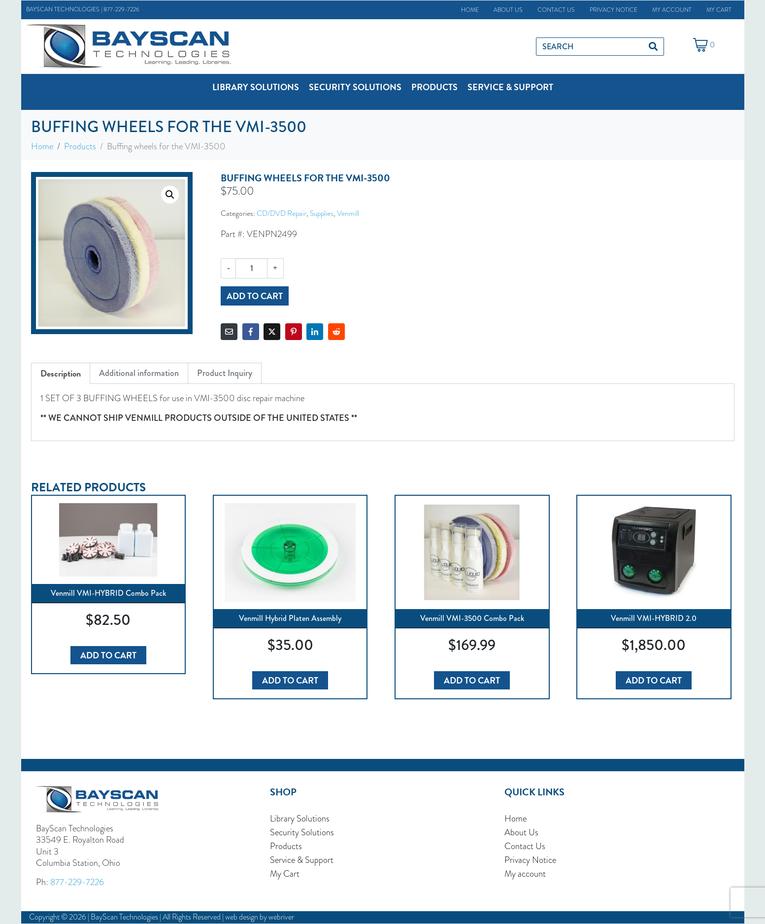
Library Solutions (300, 818)
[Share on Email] (229, 331)
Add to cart (255, 296)
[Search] (653, 46)
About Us (508, 9)
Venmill (348, 213)
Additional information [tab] (139, 373)
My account (672, 9)
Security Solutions (302, 832)
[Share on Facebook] (250, 331)
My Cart (719, 9)
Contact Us (556, 9)
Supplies (321, 213)
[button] (255, 87)
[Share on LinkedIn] (314, 331)
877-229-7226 (121, 9)
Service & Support (301, 860)
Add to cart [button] (108, 655)
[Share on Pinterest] (293, 331)
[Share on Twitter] (272, 331)
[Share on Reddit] (336, 331)
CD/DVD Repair (281, 213)
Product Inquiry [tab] (224, 373)
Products (286, 846)
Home (470, 9)
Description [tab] (60, 373)
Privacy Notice (613, 9)
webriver (281, 917)
